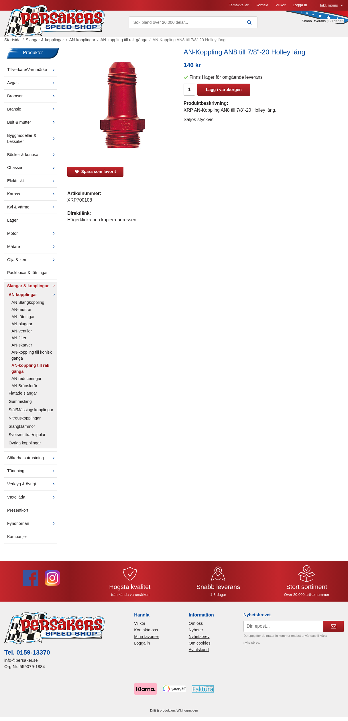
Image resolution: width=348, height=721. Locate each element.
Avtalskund (199, 649)
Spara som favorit (95, 171)
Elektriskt (32, 180)
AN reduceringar (26, 378)
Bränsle (32, 109)
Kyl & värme (32, 207)
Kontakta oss (146, 630)
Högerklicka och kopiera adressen (101, 219)
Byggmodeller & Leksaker (32, 138)
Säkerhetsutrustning (32, 458)
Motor (32, 233)
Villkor (281, 5)
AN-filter (18, 338)
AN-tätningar (23, 316)
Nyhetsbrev (199, 636)
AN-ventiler (21, 331)
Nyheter (196, 630)
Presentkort (17, 510)
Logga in (300, 5)
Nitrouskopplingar (25, 418)
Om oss (196, 623)
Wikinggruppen (187, 710)
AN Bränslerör (24, 385)
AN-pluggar (21, 324)
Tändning (32, 470)
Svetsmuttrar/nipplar (27, 434)
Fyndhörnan (32, 523)
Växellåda (32, 497)
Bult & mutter (32, 122)
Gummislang (20, 401)
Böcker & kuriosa (32, 154)
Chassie (32, 167)
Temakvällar (238, 5)
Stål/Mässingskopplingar (31, 409)
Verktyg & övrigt (32, 484)
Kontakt (262, 5)
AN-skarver (21, 345)
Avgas (32, 82)
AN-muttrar (21, 309)
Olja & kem (32, 259)
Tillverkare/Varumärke (32, 69)
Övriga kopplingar (25, 443)
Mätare (32, 246)
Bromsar (32, 96)
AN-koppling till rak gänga (30, 368)
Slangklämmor (22, 426)
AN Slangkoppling (27, 302)
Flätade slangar (23, 393)
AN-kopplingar (33, 294)
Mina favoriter (146, 636)
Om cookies (200, 643)
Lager (12, 220)
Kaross (32, 194)
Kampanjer (17, 536)
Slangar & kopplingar (32, 285)
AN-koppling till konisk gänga (31, 355)
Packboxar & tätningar (27, 272)
